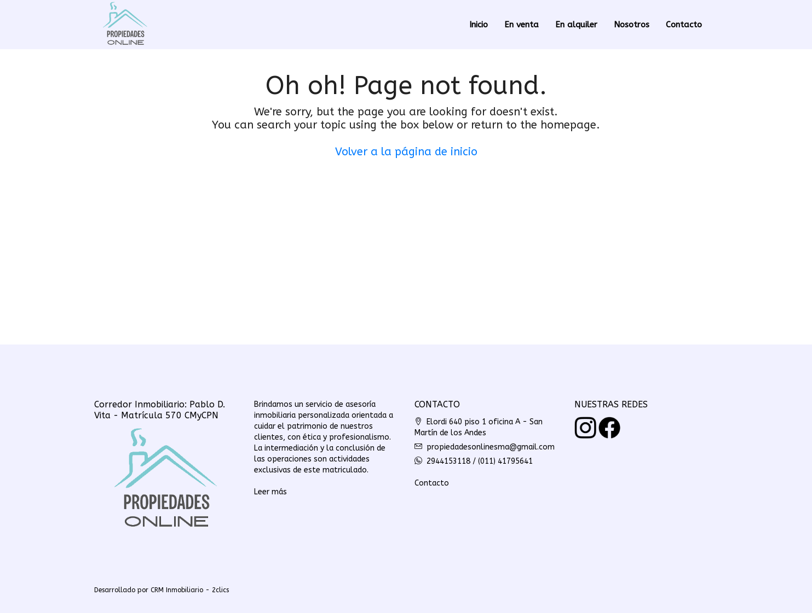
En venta (521, 25)
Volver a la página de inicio (406, 151)
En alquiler (576, 25)
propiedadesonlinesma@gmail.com (491, 447)
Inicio (478, 25)
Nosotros (631, 25)
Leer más (270, 492)
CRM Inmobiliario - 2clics (190, 590)
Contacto (684, 25)
